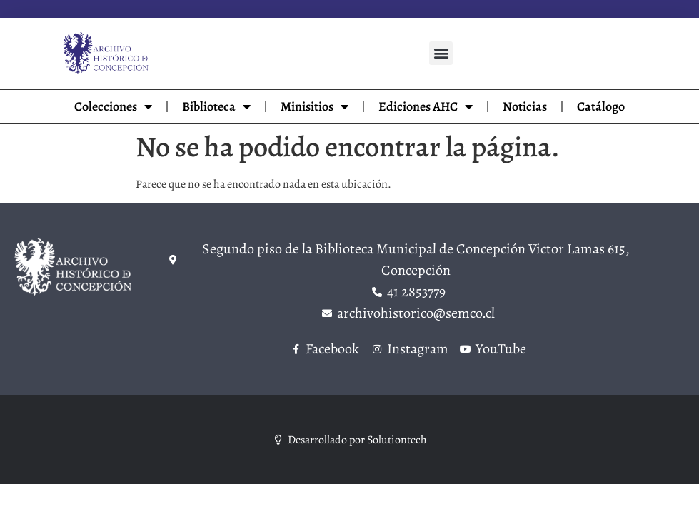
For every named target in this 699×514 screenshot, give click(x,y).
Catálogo (601, 106)
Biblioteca (216, 106)
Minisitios (314, 106)
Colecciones (113, 106)
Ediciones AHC (425, 106)
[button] (441, 53)
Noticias (525, 106)
